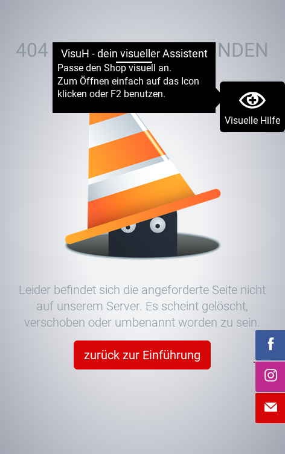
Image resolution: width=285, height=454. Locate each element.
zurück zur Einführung (142, 355)
